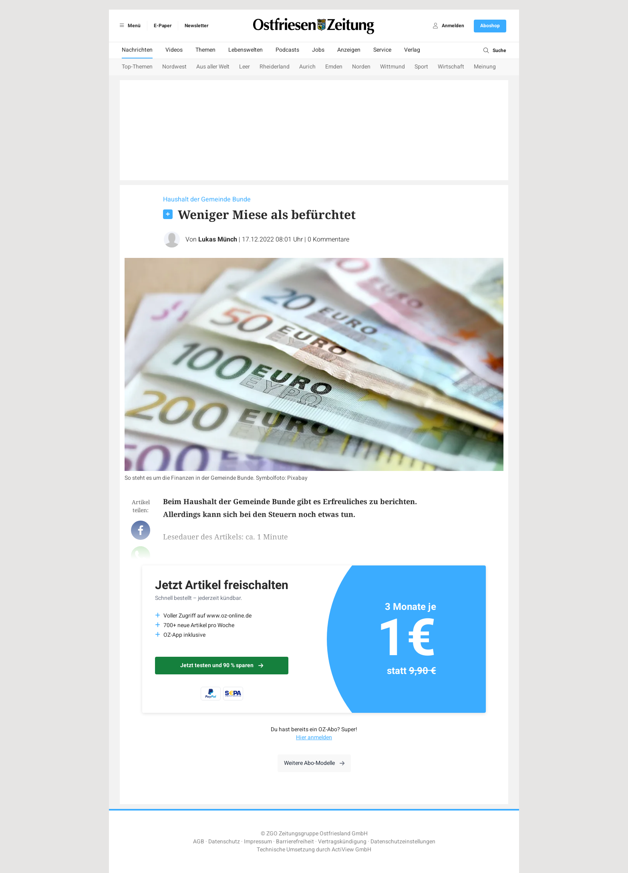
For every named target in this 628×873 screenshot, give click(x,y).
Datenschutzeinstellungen (402, 841)
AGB (198, 841)
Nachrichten (137, 50)
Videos (174, 50)
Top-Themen (137, 66)
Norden (361, 66)
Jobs (318, 50)
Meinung (485, 66)
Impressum (258, 841)
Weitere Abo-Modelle (314, 763)
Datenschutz (224, 841)
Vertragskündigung (342, 841)
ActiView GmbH (351, 849)
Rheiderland (275, 66)
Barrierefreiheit (295, 841)
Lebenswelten (245, 50)
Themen (205, 50)
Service (382, 50)
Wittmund (392, 66)
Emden (333, 66)
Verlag (412, 50)
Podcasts (287, 50)
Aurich (307, 66)
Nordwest (174, 66)
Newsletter (196, 25)
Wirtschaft (451, 66)
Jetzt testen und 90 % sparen (221, 665)
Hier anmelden (314, 737)
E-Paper (162, 25)
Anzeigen (348, 50)
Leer (244, 66)
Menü (129, 25)
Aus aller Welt (212, 66)
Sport (421, 66)
